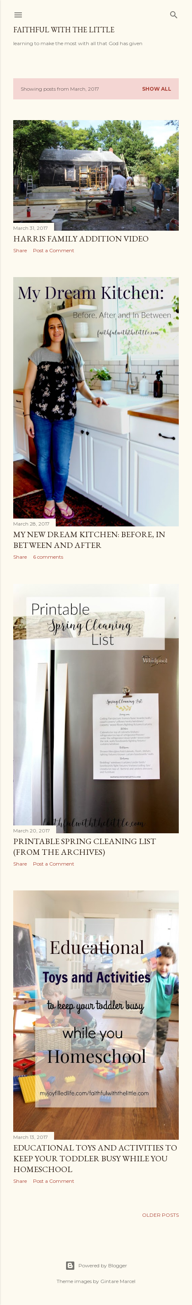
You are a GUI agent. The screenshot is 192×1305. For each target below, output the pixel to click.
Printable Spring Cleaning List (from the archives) (84, 846)
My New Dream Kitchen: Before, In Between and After (89, 539)
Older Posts (160, 1215)
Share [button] (20, 250)
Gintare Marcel (117, 1281)
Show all (156, 89)
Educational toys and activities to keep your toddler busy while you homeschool (95, 1158)
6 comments (48, 557)
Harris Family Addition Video (81, 238)
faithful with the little (63, 29)
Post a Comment (53, 250)
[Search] (174, 13)
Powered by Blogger (96, 1266)
